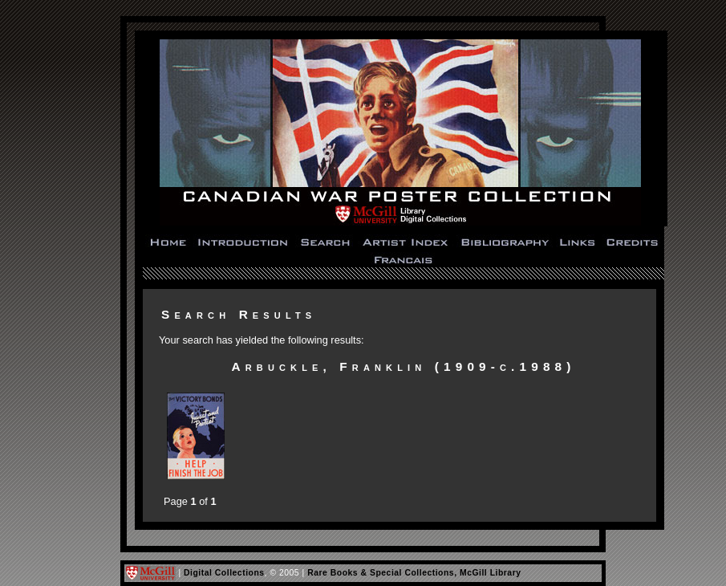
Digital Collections (224, 572)
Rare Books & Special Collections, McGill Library (414, 572)
